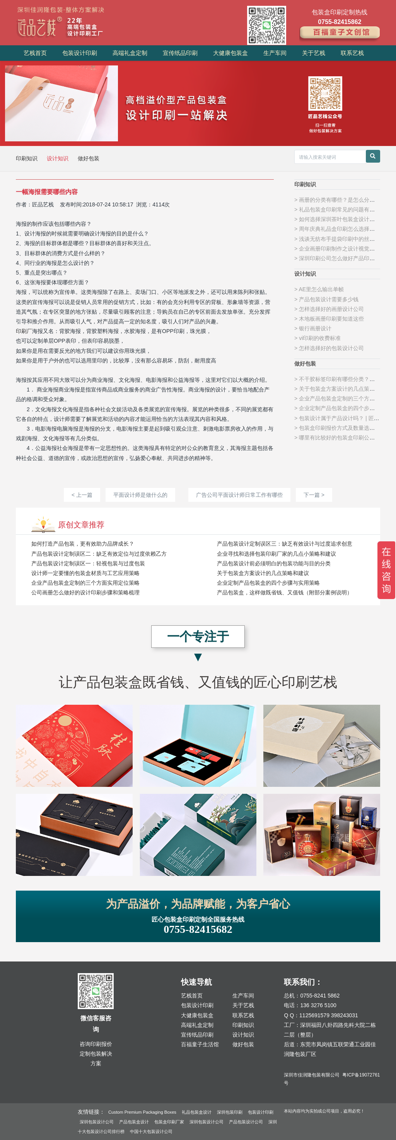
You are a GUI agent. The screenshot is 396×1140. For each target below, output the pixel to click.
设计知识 (58, 158)
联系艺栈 (352, 53)
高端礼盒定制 (130, 53)
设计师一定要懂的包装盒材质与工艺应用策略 (85, 573)
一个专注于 (198, 637)
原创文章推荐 (81, 524)
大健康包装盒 (230, 53)
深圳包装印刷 (229, 1112)
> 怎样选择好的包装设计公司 (329, 348)
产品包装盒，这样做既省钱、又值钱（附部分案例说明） (284, 592)
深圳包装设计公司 (97, 1121)
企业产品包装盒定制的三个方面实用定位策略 (85, 583)
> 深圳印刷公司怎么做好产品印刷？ (337, 258)
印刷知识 (27, 158)
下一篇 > (314, 495)
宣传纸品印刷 (180, 53)
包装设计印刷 (79, 53)
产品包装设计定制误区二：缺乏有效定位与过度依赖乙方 (99, 554)
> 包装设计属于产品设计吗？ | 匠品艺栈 (342, 418)
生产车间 (275, 53)
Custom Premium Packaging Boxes (142, 1112)
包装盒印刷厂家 (169, 1121)
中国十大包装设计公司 (151, 1131)
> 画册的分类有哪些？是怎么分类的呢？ (342, 200)
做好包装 (88, 158)
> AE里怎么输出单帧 (319, 289)
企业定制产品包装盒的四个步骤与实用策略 (268, 583)
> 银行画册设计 (312, 328)
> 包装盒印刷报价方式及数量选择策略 (340, 428)
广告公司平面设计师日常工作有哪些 (239, 495)
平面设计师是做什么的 (140, 495)
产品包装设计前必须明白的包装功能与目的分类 (274, 563)
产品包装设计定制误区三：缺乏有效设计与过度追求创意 (284, 544)
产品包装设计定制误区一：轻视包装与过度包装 (88, 563)
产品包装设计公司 (246, 1121)
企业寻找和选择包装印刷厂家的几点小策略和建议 (276, 554)
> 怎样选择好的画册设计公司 (329, 309)
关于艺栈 (313, 53)
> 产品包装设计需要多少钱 (326, 299)
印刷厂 (24, 331)
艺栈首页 (35, 53)
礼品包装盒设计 (197, 1112)
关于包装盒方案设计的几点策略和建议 (263, 573)
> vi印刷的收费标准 (317, 338)
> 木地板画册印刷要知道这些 (329, 319)
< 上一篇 (82, 495)
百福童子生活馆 (200, 1044)
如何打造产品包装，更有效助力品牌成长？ (82, 544)
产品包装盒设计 (134, 1121)
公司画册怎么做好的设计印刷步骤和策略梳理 (85, 592)
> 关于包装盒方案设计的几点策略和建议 (342, 389)
